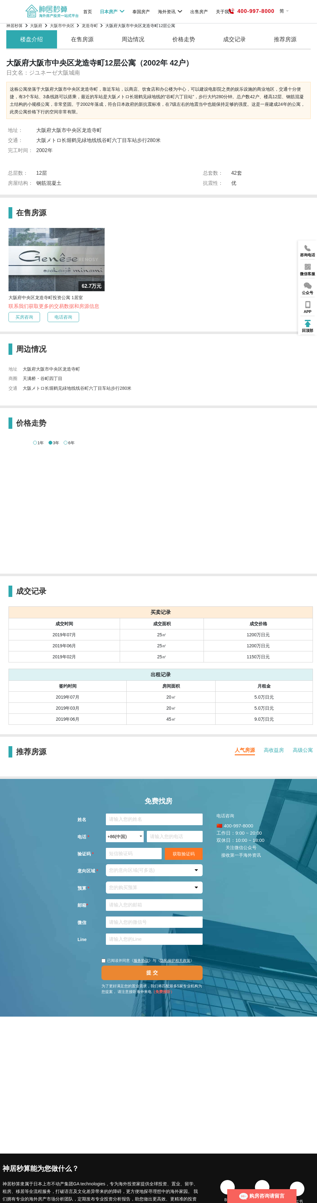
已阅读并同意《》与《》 (147, 960)
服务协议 (141, 960)
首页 (87, 11)
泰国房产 (141, 11)
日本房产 (112, 11)
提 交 (152, 972)
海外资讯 (170, 11)
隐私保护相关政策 (175, 960)
